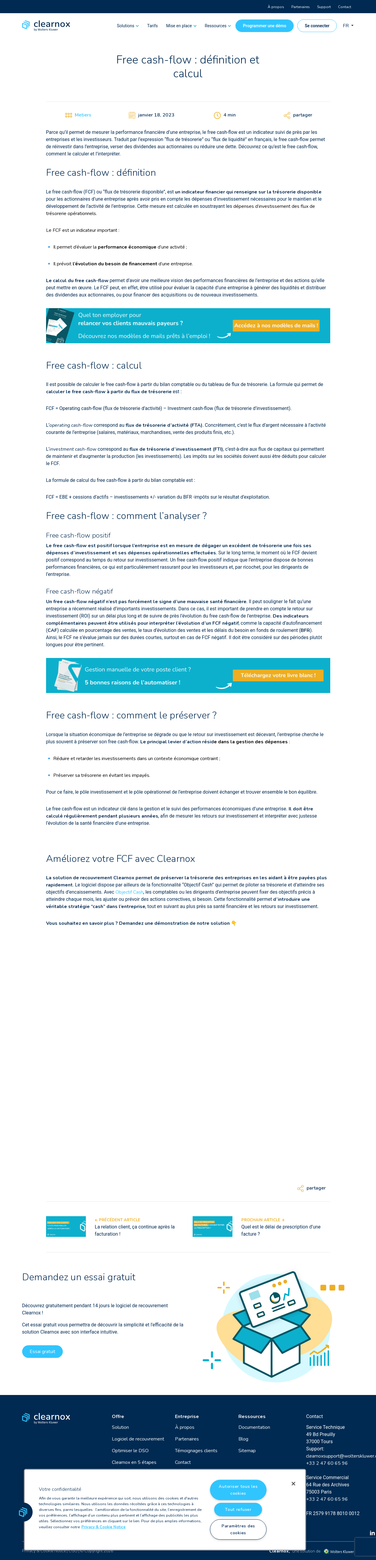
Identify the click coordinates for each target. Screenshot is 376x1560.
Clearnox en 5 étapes (134, 1462)
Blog (243, 1439)
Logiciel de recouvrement (138, 1439)
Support (324, 6)
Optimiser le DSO (130, 1450)
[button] (23, 1512)
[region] (165, 1509)
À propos (276, 6)
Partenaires (300, 6)
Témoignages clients (196, 1450)
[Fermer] (293, 1483)
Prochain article (262, 1220)
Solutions (125, 25)
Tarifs (152, 25)
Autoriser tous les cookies (238, 1489)
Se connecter (317, 25)
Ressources (216, 25)
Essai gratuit (42, 1351)
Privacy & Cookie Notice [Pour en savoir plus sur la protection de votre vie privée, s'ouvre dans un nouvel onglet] (103, 1527)
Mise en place (179, 25)
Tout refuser (238, 1509)
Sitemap (247, 1450)
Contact (344, 6)
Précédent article (117, 1220)
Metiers (83, 115)
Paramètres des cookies (238, 1529)
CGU (72, 1551)
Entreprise (187, 1416)
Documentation (254, 1427)
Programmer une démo (264, 25)
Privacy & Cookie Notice (44, 1551)
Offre (118, 1416)
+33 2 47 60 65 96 (327, 1463)
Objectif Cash (129, 892)
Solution (120, 1427)
